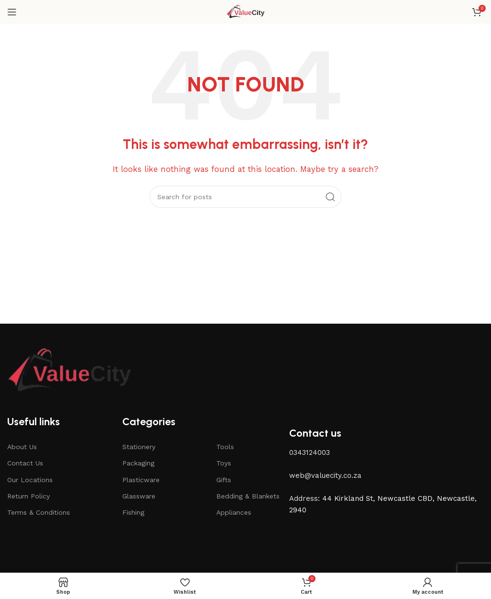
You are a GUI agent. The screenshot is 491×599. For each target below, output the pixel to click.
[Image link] (69, 370)
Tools (225, 447)
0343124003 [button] (309, 452)
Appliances (233, 512)
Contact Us (25, 463)
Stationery (138, 447)
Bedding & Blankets (248, 496)
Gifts (223, 480)
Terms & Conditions (38, 512)
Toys (223, 463)
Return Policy (28, 496)
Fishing (133, 512)
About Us (22, 447)
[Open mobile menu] (12, 12)
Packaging (138, 463)
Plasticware (141, 480)
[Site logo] (245, 11)
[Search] (245, 197)
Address (303, 498)
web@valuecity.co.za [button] (325, 475)
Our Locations (30, 480)
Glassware (138, 496)
